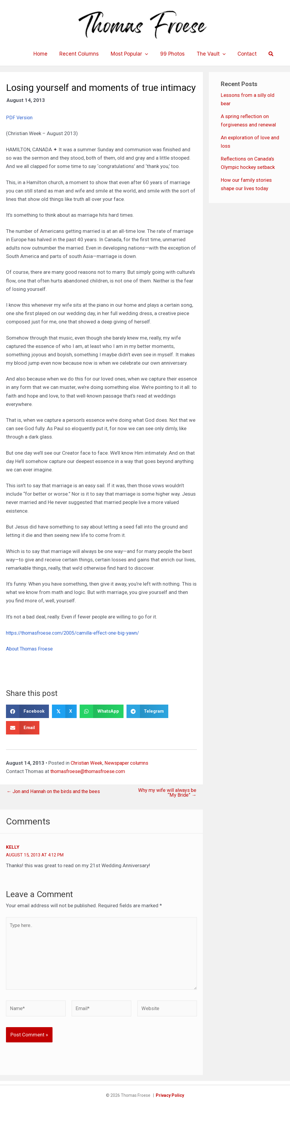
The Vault (208, 54)
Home (45, 54)
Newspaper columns (129, 763)
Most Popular (130, 54)
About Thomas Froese (31, 649)
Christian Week (87, 763)
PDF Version (19, 117)
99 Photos (171, 54)
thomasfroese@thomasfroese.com (90, 771)
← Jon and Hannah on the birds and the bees (57, 791)
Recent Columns (81, 54)
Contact (242, 54)
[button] (266, 54)
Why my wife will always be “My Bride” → (166, 793)
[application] (146, 54)
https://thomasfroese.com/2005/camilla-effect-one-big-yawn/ (77, 633)
